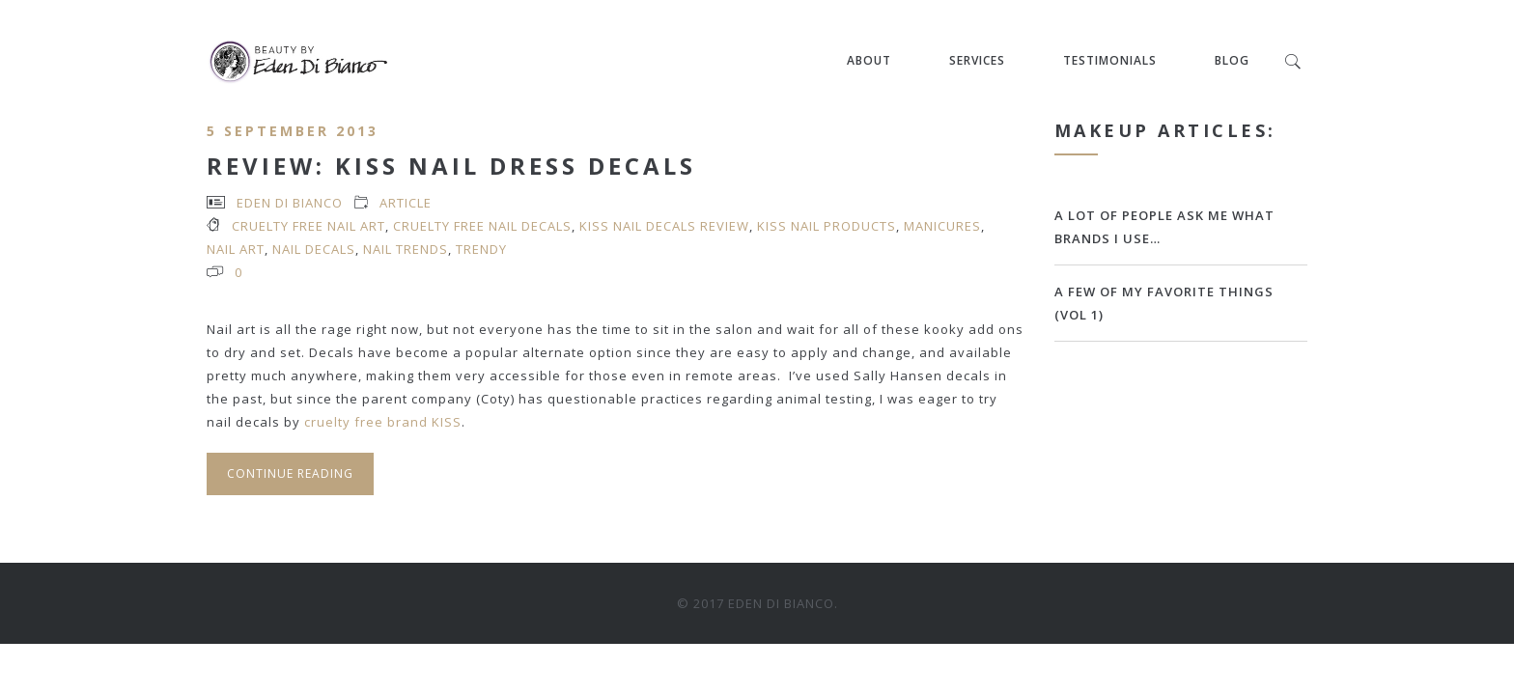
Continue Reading (290, 473)
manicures (942, 226)
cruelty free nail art (308, 226)
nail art (236, 249)
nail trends (405, 249)
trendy (481, 249)
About (869, 60)
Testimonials (1110, 60)
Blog (1232, 60)
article (405, 202)
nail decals (313, 249)
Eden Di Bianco (290, 202)
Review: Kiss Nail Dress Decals (451, 165)
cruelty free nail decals (482, 226)
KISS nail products (826, 226)
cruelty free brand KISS (381, 422)
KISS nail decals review (664, 226)
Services (977, 60)
